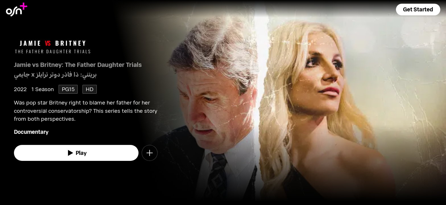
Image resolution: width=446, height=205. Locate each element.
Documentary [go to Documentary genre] (31, 132)
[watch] (76, 153)
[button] (418, 9)
